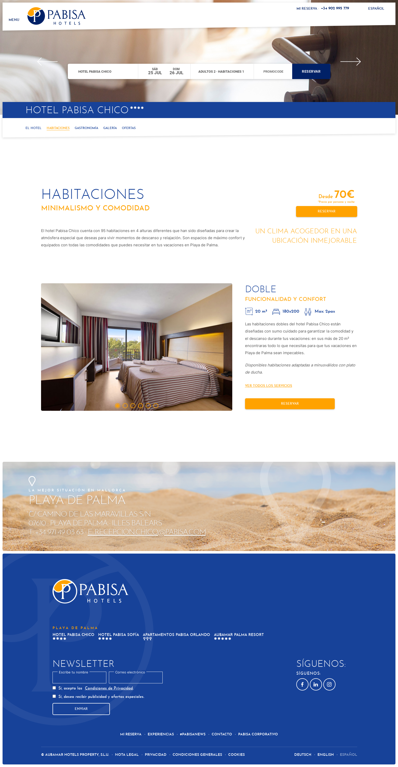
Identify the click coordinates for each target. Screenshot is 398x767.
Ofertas (129, 128)
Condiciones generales (197, 755)
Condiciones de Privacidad (109, 688)
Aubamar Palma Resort (239, 635)
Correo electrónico (130, 672)
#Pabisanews (193, 734)
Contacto (222, 734)
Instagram (327, 684)
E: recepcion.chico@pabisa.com (147, 532)
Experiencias (161, 734)
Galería (110, 128)
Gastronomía (86, 128)
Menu (14, 20)
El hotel (33, 128)
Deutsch (303, 755)
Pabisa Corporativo (258, 734)
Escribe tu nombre (73, 672)
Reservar (311, 71)
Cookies (236, 755)
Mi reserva (307, 8)
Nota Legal (127, 755)
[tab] (117, 405)
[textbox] (79, 677)
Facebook (300, 684)
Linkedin (314, 684)
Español (376, 8)
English (326, 755)
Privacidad (155, 755)
